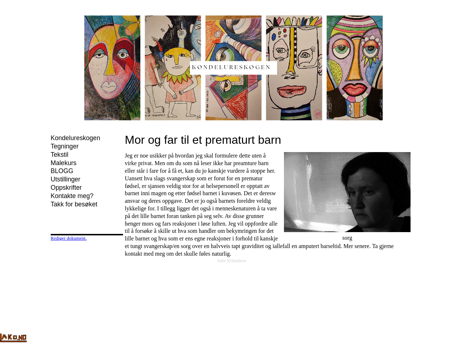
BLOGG (62, 171)
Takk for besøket (74, 204)
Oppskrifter (66, 187)
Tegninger (64, 146)
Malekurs (63, 163)
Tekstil (59, 154)
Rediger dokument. (69, 238)
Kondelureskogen (75, 138)
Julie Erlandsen (231, 260)
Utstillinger (65, 179)
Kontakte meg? (72, 196)
